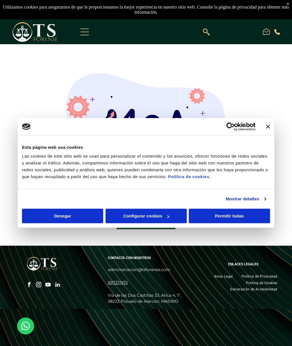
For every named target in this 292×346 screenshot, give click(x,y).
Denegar (62, 216)
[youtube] (48, 285)
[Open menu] (84, 32)
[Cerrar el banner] (268, 127)
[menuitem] (223, 276)
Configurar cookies (146, 216)
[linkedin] (58, 285)
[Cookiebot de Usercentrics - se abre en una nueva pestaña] (231, 126)
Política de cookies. (189, 176)
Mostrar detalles (242, 198)
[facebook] (29, 285)
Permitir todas (229, 216)
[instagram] (39, 285)
